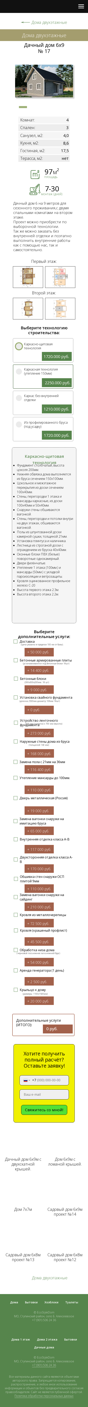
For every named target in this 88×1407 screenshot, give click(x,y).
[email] (44, 1094)
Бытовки (31, 1302)
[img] (19, 346)
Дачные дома (44, 1347)
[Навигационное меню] (81, 6)
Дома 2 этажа (47, 1339)
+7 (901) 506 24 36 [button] (44, 1365)
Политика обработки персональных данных (44, 1396)
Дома (14, 1302)
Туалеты (71, 1302)
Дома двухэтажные (49, 22)
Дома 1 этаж (20, 1339)
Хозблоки (51, 1302)
